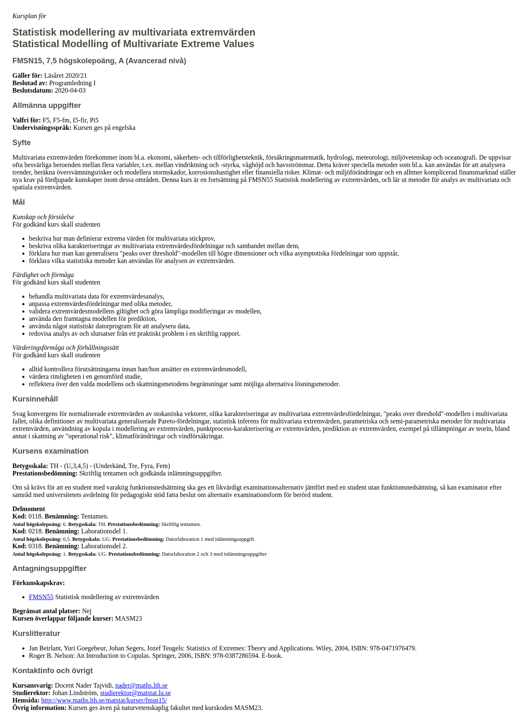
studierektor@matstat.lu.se (135, 692)
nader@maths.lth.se (141, 685)
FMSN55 (41, 596)
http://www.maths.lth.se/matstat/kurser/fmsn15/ (104, 700)
